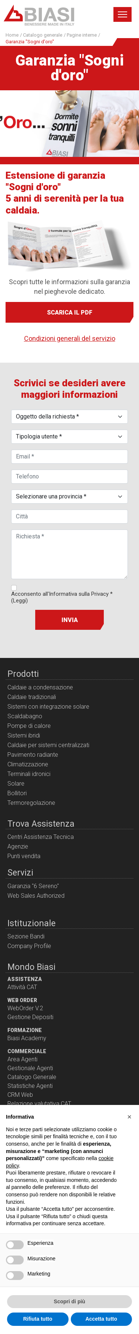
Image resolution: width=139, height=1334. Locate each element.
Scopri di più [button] (69, 1301)
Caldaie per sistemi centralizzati (48, 745)
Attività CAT (22, 987)
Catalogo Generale (31, 1077)
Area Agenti (22, 1059)
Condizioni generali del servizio (69, 338)
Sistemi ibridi (23, 735)
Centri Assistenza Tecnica (40, 836)
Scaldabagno (24, 716)
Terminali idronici (28, 773)
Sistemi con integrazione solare (48, 706)
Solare (15, 783)
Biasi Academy (26, 1038)
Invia (70, 620)
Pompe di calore (29, 725)
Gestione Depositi (30, 1017)
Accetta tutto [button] (101, 1319)
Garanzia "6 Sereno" (33, 886)
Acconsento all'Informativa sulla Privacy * (62, 597)
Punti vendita (23, 856)
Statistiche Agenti (30, 1085)
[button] (129, 1117)
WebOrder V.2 (25, 1008)
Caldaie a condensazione (40, 687)
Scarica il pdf (69, 312)
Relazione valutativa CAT (39, 1103)
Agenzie (17, 846)
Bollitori (17, 793)
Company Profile (29, 946)
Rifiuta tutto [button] (37, 1319)
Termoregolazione (31, 802)
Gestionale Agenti (30, 1068)
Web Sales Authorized (35, 895)
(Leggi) (19, 600)
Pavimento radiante (32, 754)
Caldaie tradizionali (31, 696)
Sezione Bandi (25, 936)
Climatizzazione (27, 764)
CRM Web (20, 1094)
